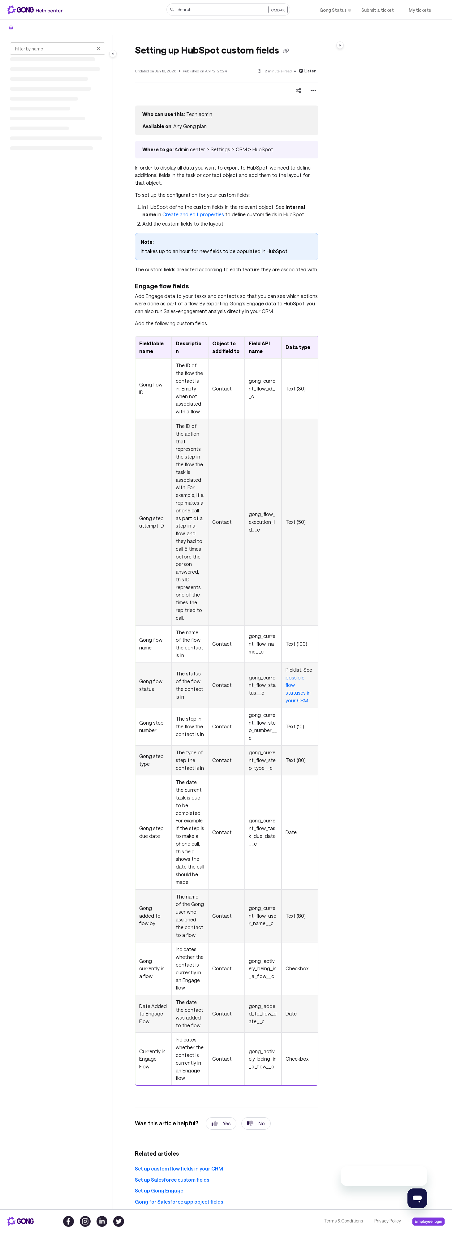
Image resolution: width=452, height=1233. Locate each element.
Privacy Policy (387, 1220)
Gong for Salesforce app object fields (179, 1202)
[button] (228, 9)
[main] (226, 622)
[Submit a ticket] (377, 10)
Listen (307, 70)
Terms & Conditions (343, 1220)
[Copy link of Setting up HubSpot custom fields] (286, 51)
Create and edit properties (193, 214)
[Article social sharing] (298, 90)
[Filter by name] (57, 48)
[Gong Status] (333, 10)
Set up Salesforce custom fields (172, 1180)
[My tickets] (420, 10)
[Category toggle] (113, 53)
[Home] (11, 27)
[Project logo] (36, 10)
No (256, 1123)
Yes (221, 1123)
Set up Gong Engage (159, 1190)
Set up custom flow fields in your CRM (179, 1168)
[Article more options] (313, 90)
